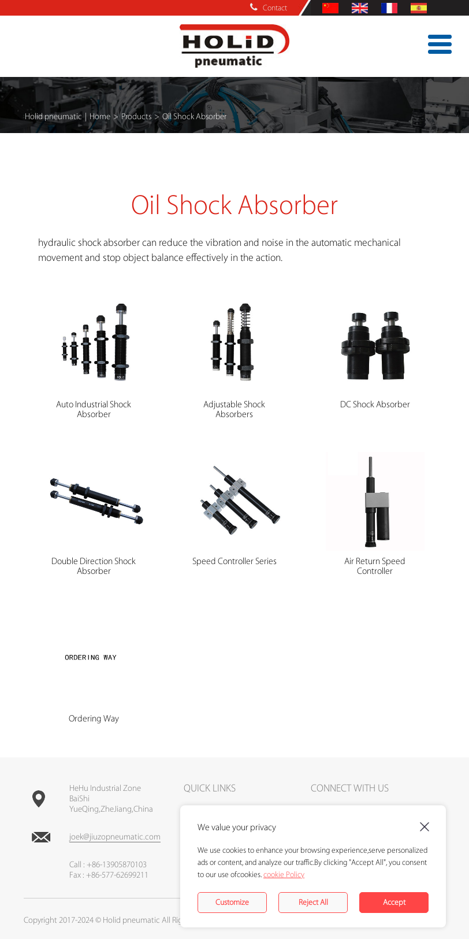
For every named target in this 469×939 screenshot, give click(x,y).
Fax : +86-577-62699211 (108, 875)
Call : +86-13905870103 (108, 865)
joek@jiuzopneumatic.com (115, 837)
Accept (394, 902)
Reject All (313, 902)
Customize (232, 902)
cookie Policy (283, 874)
